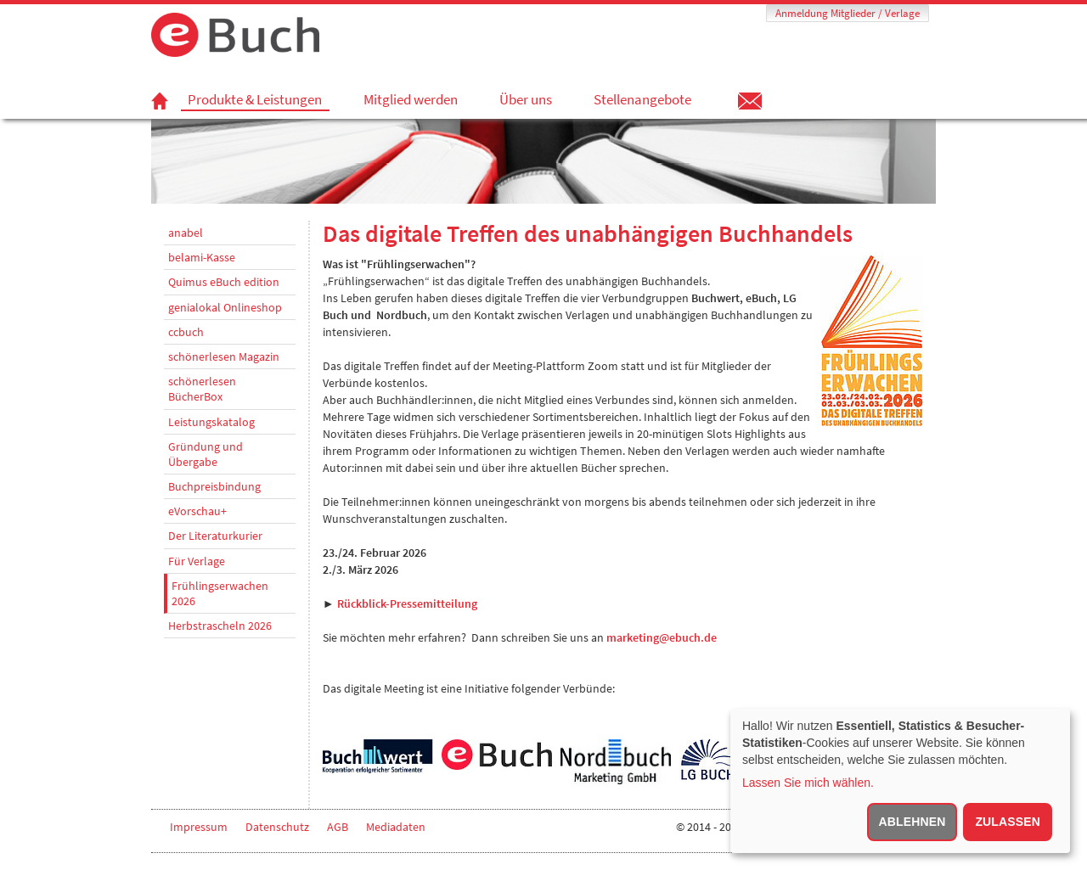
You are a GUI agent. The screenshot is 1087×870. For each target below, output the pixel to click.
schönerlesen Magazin (223, 356)
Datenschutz (277, 826)
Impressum (199, 826)
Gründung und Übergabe (205, 454)
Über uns (525, 99)
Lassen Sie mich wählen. (808, 782)
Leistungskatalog (211, 421)
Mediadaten (395, 826)
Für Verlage (196, 561)
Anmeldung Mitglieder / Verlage (847, 13)
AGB (337, 826)
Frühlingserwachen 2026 (220, 593)
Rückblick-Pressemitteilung (407, 603)
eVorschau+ (197, 511)
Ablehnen (912, 821)
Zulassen (1007, 821)
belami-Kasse (201, 257)
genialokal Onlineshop (225, 307)
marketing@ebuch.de (661, 637)
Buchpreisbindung (214, 486)
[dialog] (900, 781)
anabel (185, 232)
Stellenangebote (642, 99)
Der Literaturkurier (215, 535)
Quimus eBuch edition (223, 281)
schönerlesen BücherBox (202, 388)
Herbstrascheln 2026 (220, 625)
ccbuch (186, 332)
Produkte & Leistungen (255, 100)
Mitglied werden (410, 99)
